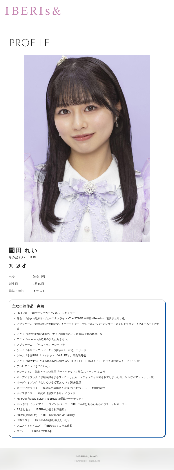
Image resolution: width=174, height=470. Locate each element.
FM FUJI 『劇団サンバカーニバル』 (39, 313)
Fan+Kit (94, 456)
